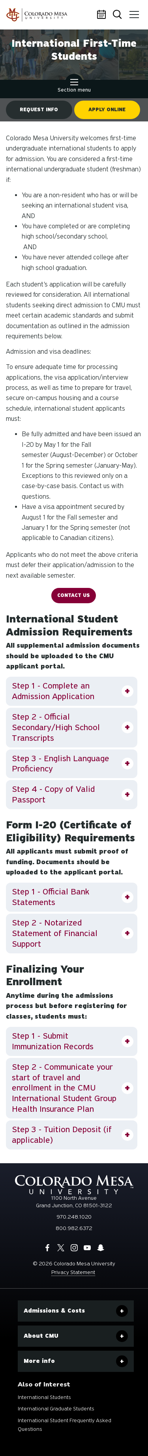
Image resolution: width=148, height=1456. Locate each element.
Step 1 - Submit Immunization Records (53, 1041)
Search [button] (118, 15)
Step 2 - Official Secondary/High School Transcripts (56, 727)
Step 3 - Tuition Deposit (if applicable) (62, 1134)
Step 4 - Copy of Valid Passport (53, 794)
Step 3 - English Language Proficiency (60, 763)
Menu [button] (133, 11)
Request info (39, 109)
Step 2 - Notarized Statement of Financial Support (54, 933)
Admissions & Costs (54, 1310)
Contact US (73, 595)
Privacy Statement (73, 1272)
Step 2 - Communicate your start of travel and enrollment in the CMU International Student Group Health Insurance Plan (64, 1088)
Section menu (74, 86)
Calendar (103, 15)
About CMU (41, 1335)
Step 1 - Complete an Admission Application (53, 691)
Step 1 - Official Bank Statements (50, 897)
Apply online (107, 109)
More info (39, 1360)
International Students (44, 1397)
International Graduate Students (56, 1408)
